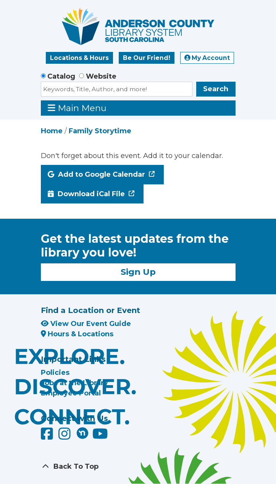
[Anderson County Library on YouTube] (100, 436)
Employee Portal (71, 393)
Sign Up (138, 271)
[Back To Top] (138, 466)
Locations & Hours (79, 57)
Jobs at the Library (74, 383)
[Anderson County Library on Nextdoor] (82, 433)
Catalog (61, 76)
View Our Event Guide (86, 323)
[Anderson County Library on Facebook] (48, 436)
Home (52, 131)
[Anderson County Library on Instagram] (65, 436)
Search (215, 89)
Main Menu (77, 107)
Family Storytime (100, 131)
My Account (207, 57)
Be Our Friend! (146, 57)
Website (101, 76)
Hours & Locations (77, 334)
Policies (55, 372)
